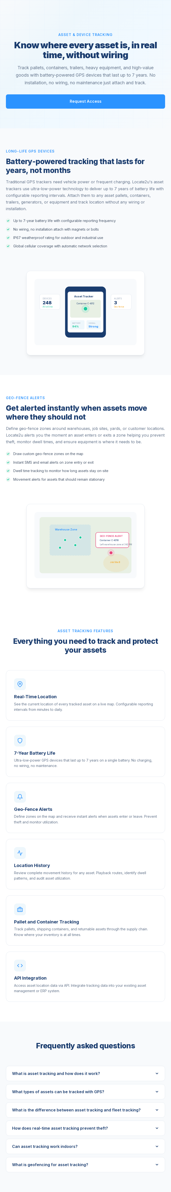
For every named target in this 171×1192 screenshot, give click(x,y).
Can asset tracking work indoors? (85, 1146)
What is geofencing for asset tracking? (85, 1164)
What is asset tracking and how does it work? (85, 1073)
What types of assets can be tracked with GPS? (85, 1091)
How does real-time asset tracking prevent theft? (85, 1128)
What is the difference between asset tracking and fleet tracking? (85, 1109)
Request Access (86, 101)
